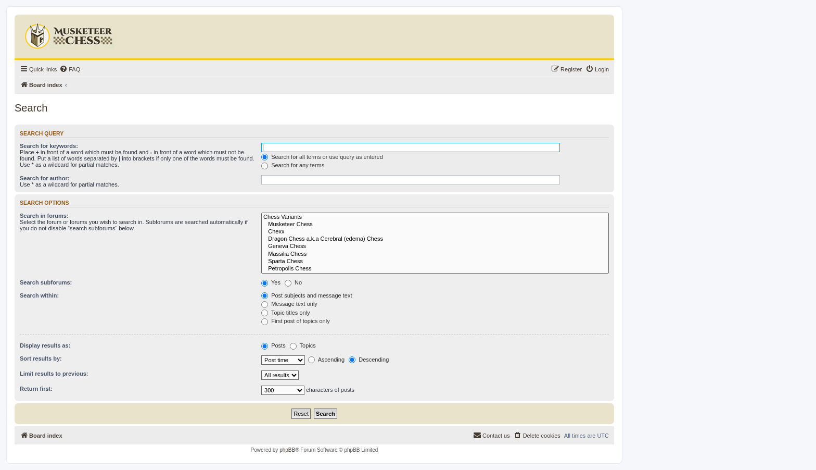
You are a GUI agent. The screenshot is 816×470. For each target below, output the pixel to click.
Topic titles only (285, 313)
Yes (270, 282)
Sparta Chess (435, 261)
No (293, 282)
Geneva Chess (435, 246)
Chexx (435, 232)
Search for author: (44, 178)
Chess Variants (435, 217)
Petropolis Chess (435, 269)
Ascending (326, 359)
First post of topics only (295, 321)
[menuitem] (69, 69)
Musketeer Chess (435, 224)
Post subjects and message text (306, 295)
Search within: (39, 295)
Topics (303, 345)
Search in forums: (44, 216)
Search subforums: (46, 282)
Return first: (36, 389)
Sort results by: (41, 358)
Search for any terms (292, 165)
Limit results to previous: (54, 373)
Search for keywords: (49, 146)
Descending (369, 359)
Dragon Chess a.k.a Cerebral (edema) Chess (435, 239)
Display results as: (45, 345)
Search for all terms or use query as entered (322, 157)
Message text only (289, 304)
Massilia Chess (435, 254)
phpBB (287, 450)
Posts (273, 345)
